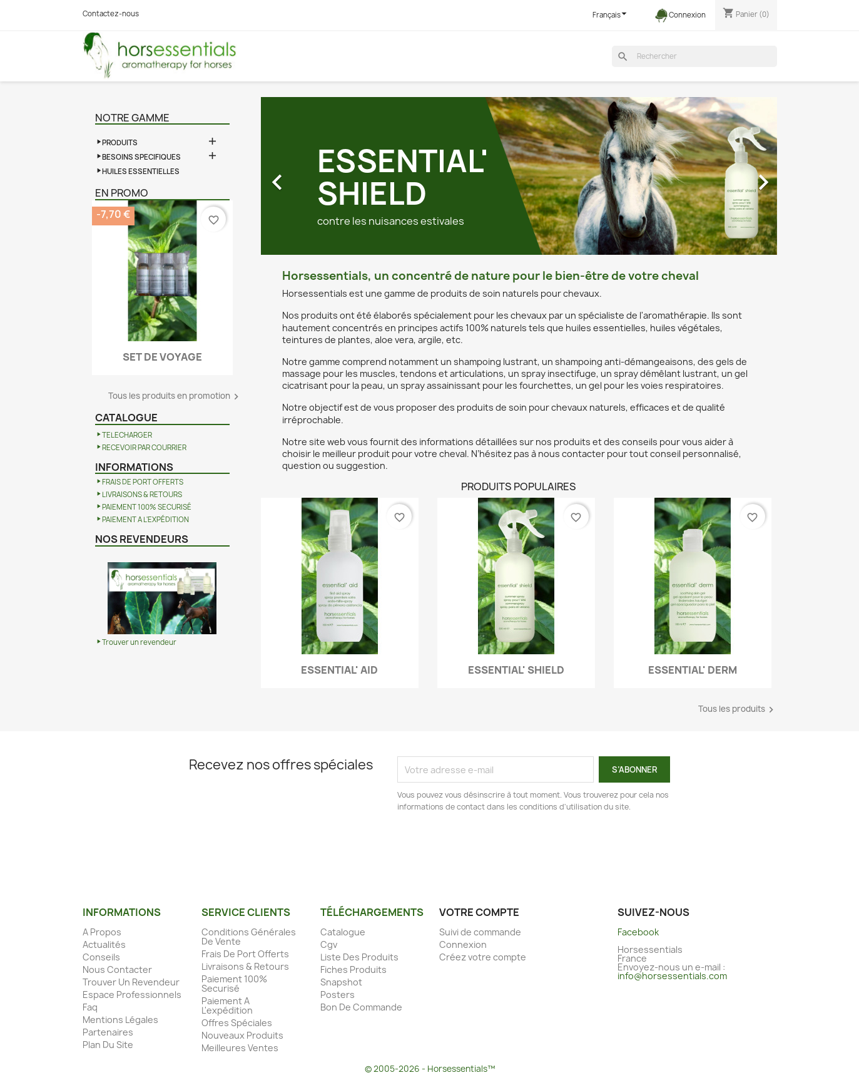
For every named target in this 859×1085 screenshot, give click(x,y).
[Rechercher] (694, 56)
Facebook (638, 932)
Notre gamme (132, 118)
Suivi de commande (480, 932)
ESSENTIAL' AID (339, 670)
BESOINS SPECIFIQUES (141, 157)
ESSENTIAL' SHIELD (516, 670)
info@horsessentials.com (672, 976)
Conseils (101, 957)
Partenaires (108, 1032)
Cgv (328, 944)
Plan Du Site (108, 1045)
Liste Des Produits (359, 957)
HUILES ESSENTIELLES (141, 172)
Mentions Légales (120, 1020)
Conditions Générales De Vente (248, 936)
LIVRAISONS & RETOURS (142, 495)
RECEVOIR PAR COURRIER (144, 448)
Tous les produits (737, 710)
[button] (299, 176)
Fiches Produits (353, 969)
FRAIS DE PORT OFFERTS (142, 482)
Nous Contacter (117, 969)
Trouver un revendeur (139, 642)
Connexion (463, 944)
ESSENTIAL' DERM (692, 670)
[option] (519, 176)
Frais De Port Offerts (245, 954)
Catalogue (342, 932)
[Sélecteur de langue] (611, 15)
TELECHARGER (127, 435)
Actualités (104, 944)
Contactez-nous (111, 14)
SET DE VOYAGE (162, 357)
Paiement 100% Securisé (234, 983)
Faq (90, 1007)
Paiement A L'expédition (227, 1005)
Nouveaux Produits (242, 1035)
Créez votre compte (482, 957)
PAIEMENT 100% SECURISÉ (146, 507)
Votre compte (479, 912)
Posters (337, 994)
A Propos (102, 932)
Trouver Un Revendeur (131, 982)
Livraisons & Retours (245, 966)
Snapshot (341, 982)
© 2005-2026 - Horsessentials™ (430, 1068)
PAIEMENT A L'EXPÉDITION (145, 520)
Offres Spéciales (236, 1023)
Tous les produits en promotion (175, 397)
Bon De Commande (361, 1007)
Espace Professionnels (132, 994)
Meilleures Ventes (239, 1048)
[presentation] (502, 847)
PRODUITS (120, 143)
